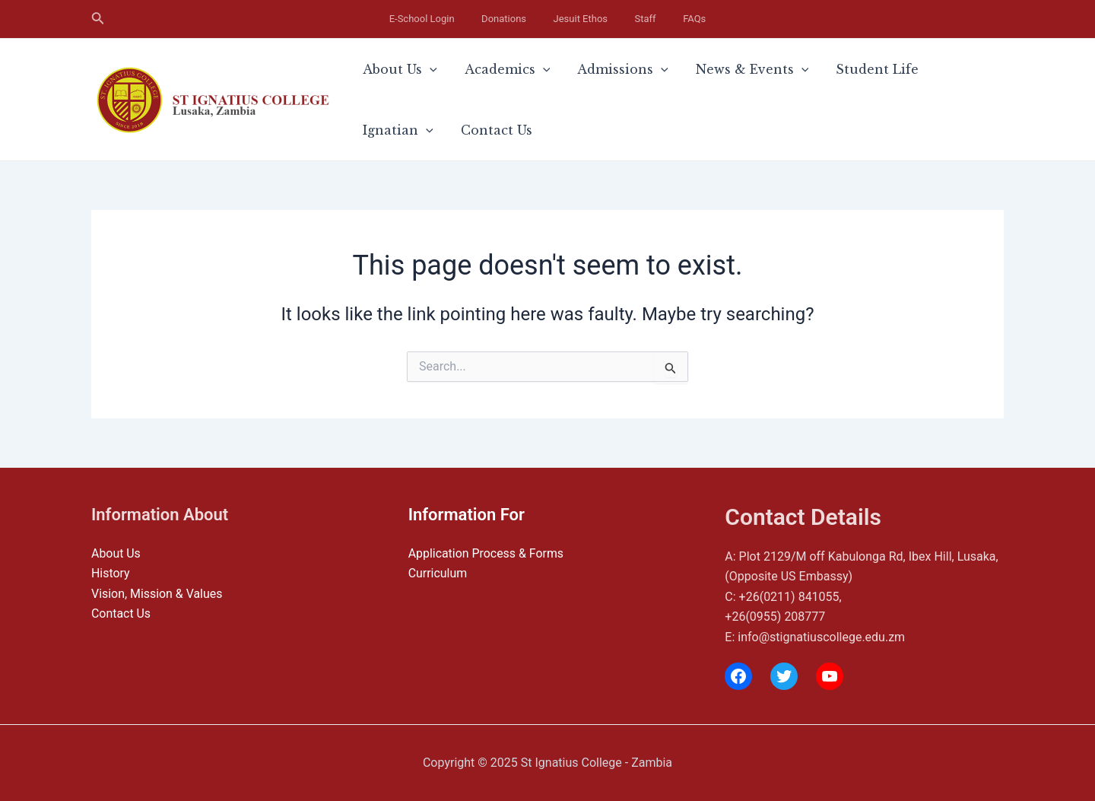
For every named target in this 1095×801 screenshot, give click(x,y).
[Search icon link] (98, 19)
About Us (392, 69)
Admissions (584, 69)
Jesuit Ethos (581, 18)
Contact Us (391, 130)
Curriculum (438, 573)
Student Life (808, 69)
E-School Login (456, 18)
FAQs (660, 18)
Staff (628, 18)
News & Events (699, 69)
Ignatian (897, 69)
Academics (485, 69)
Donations (521, 18)
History (110, 573)
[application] (422, 69)
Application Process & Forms (486, 553)
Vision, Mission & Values (157, 593)
